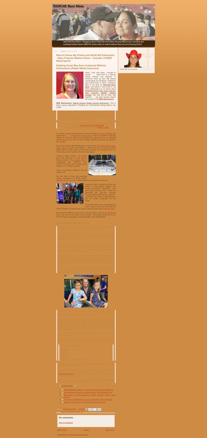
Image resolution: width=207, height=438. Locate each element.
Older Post (110, 430)
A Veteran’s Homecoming (81, 136)
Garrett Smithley (105, 134)
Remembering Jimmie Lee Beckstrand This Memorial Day (88, 392)
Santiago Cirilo (66, 140)
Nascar (63, 412)
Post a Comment (66, 423)
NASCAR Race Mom (73, 412)
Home (86, 430)
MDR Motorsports (106, 99)
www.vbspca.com (65, 374)
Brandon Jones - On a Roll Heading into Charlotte (85, 402)
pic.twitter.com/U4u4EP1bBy (92, 125)
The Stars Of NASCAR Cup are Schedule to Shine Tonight (88, 400)
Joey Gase (81, 158)
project (62, 142)
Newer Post (62, 430)
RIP (82, 412)
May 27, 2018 (103, 127)
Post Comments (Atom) (78, 435)
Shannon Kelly (109, 209)
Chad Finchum (62, 180)
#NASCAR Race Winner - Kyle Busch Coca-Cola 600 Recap (88, 390)
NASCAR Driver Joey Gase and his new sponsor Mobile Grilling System (100, 93)
